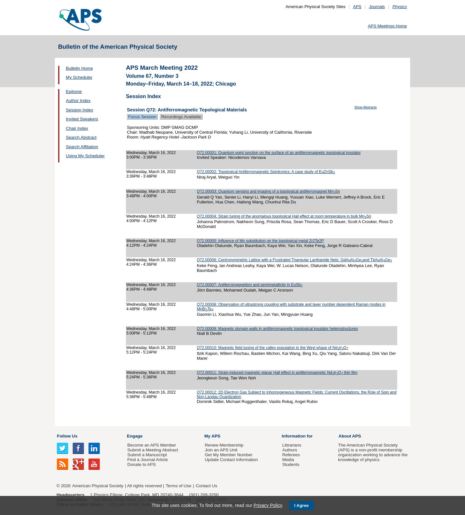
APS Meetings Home (387, 26)
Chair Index (77, 128)
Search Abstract (81, 137)
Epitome (74, 91)
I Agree (301, 505)
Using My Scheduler (85, 155)
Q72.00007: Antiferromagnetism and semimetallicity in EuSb (249, 285)
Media (288, 459)
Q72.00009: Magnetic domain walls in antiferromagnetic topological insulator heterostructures (277, 328)
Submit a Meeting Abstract (152, 450)
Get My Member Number (229, 454)
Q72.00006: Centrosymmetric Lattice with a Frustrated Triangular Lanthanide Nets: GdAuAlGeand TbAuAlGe (294, 260)
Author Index (78, 100)
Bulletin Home (79, 68)
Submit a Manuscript (147, 454)
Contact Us (206, 485)
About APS (349, 436)
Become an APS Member (151, 445)
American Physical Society (97, 485)
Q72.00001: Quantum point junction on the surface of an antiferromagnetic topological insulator (279, 152)
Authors (289, 450)
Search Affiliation (82, 146)
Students (290, 464)
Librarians (291, 445)
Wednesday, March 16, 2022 (151, 152)
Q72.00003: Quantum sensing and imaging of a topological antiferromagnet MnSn (268, 191)
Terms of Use (178, 485)
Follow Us (67, 436)
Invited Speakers (82, 119)
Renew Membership (224, 445)
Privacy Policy (267, 505)
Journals (377, 6)
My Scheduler (79, 77)
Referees (291, 454)
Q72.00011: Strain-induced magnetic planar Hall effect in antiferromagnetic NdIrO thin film (277, 372)
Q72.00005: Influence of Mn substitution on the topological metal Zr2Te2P (260, 241)
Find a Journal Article (147, 459)
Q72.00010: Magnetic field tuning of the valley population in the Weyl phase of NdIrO (272, 347)
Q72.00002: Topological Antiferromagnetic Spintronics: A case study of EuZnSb (266, 172)
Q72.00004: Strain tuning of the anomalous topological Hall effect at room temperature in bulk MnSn (284, 216)
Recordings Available (181, 116)
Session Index (79, 110)
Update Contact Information (231, 459)
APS (357, 6)
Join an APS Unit (221, 450)
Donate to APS (141, 464)
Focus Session (142, 116)
